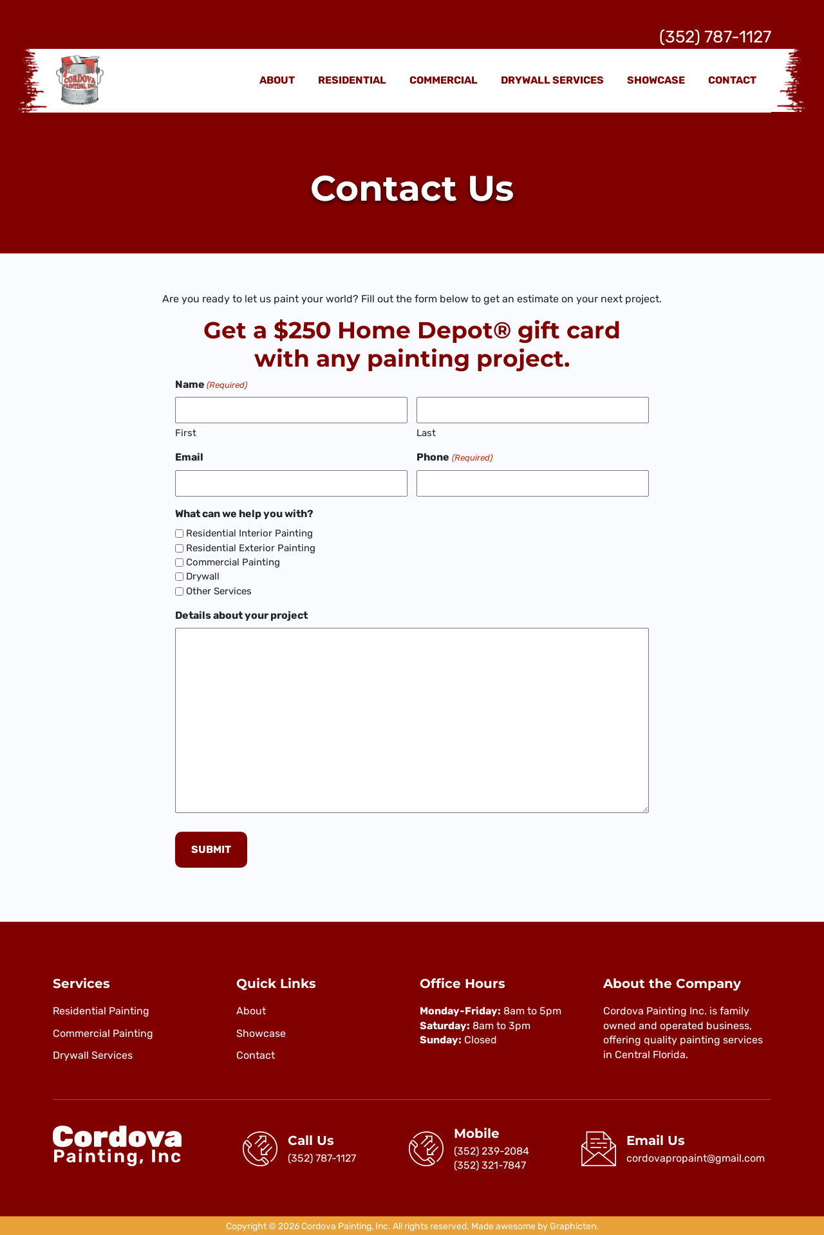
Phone (454, 457)
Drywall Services (552, 80)
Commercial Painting (233, 562)
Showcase (656, 80)
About (277, 80)
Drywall (203, 576)
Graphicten (573, 1225)
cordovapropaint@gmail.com (695, 1156)
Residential (352, 80)
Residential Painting (101, 1009)
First (185, 433)
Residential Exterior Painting (250, 548)
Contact (732, 80)
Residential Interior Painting (249, 533)
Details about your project (241, 615)
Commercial (443, 80)
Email (189, 457)
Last (426, 433)
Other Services (219, 591)
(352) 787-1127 (715, 37)
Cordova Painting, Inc (344, 1225)
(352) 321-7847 (490, 1163)
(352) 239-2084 (491, 1149)
